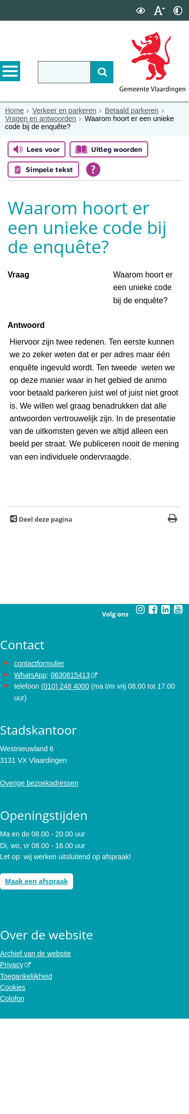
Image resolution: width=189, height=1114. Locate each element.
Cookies (13, 1083)
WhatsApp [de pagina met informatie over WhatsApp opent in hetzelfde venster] (30, 770)
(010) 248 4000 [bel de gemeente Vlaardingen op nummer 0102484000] (65, 781)
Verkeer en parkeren (64, 110)
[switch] (140, 10)
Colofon (12, 1094)
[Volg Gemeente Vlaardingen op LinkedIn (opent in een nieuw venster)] (165, 704)
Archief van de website (35, 1049)
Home (14, 110)
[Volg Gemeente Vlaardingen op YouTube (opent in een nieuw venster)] (178, 704)
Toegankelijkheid (26, 1072)
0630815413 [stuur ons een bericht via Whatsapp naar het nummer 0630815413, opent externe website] (70, 770)
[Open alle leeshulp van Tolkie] (93, 169)
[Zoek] (102, 72)
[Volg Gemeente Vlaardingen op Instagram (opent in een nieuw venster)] (140, 704)
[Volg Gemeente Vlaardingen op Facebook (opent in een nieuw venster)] (153, 704)
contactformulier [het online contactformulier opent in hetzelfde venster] (39, 759)
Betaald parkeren (132, 110)
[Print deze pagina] (172, 614)
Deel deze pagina (44, 614)
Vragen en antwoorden (40, 119)
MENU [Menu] (10, 71)
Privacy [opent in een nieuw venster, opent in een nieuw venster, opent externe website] (11, 1060)
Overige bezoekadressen (39, 878)
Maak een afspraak (36, 977)
